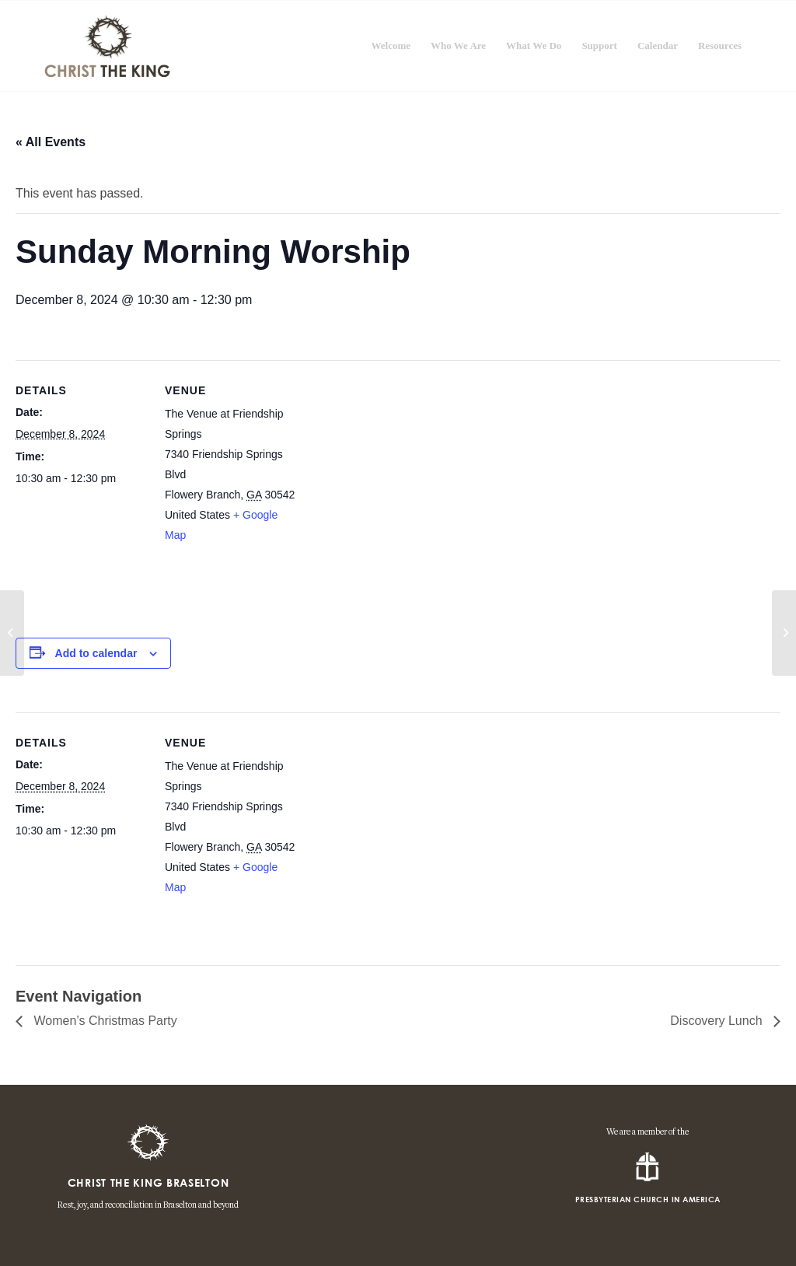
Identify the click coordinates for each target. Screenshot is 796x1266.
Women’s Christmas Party (103, 1020)
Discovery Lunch (718, 1020)
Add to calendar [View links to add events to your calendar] (96, 653)
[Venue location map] (396, 493)
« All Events (51, 142)
